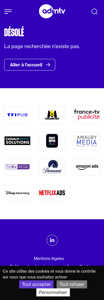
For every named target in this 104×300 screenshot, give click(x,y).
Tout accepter (36, 284)
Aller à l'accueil (30, 64)
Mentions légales (49, 258)
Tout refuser (71, 284)
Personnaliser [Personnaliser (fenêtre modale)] (53, 292)
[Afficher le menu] (8, 11)
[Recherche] (94, 11)
